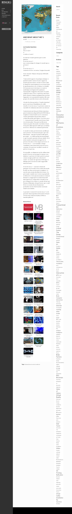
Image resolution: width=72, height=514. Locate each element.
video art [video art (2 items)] (58, 118)
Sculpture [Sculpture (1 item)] (58, 478)
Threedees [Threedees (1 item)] (58, 138)
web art (38, 364)
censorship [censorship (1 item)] (58, 280)
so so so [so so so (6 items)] (58, 156)
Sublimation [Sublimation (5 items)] (59, 209)
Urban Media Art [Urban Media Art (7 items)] (58, 220)
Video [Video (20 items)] (58, 448)
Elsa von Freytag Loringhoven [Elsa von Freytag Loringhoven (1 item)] (58, 403)
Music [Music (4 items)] (57, 190)
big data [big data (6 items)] (58, 414)
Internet (34, 39)
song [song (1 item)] (60, 319)
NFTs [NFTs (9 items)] (57, 283)
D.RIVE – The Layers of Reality (58, 22)
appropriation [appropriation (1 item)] (58, 373)
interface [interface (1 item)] (58, 325)
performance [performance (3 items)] (59, 173)
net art (34, 364)
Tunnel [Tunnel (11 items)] (58, 426)
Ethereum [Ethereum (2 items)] (58, 399)
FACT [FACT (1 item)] (57, 279)
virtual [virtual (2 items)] (57, 178)
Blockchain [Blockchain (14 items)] (59, 377)
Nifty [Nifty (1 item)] (60, 105)
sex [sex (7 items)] (60, 142)
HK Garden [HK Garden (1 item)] (58, 410)
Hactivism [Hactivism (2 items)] (58, 144)
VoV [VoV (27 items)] (57, 424)
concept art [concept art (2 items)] (58, 149)
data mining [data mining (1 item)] (58, 303)
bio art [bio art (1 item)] (57, 169)
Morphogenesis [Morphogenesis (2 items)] (59, 459)
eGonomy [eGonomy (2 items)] (58, 191)
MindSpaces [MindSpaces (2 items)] (58, 101)
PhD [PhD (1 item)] (57, 328)
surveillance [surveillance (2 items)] (58, 259)
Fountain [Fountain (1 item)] (58, 450)
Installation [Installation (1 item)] (58, 465)
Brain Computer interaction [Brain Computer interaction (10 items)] (59, 298)
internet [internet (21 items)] (59, 306)
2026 (57, 25)
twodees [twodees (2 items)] (58, 503)
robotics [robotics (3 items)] (58, 71)
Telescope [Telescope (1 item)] (58, 301)
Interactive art (28, 364)
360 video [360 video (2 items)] (58, 326)
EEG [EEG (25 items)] (57, 375)
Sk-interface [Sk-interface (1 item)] (58, 129)
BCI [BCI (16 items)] (57, 195)
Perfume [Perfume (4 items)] (58, 343)
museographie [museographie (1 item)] (59, 214)
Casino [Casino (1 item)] (57, 148)
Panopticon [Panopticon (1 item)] (58, 246)
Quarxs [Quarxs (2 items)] (57, 203)
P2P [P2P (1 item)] (59, 484)
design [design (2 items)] (57, 360)
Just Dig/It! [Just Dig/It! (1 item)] (58, 216)
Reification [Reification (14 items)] (59, 475)
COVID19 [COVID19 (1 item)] (58, 188)
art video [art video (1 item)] (59, 186)
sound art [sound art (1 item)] (59, 412)
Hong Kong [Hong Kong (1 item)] (58, 358)
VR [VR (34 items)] (59, 154)
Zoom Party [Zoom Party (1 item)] (58, 379)
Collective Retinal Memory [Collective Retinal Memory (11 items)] (59, 165)
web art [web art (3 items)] (58, 454)
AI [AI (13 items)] (57, 412)
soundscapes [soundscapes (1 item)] (58, 84)
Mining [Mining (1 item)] (57, 157)
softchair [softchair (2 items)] (58, 452)
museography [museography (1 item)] (58, 307)
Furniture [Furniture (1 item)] (58, 212)
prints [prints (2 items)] (57, 484)
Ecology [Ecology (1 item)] (57, 226)
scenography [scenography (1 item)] (58, 193)
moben (38, 39)
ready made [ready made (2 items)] (58, 341)
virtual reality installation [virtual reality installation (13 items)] (59, 496)
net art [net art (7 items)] (58, 211)
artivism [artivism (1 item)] (57, 257)
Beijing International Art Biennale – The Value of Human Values (59, 33)
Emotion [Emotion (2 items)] (58, 476)
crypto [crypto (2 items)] (57, 175)
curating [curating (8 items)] (58, 309)
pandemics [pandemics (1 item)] (58, 421)
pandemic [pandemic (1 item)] (58, 240)
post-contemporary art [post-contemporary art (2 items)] (59, 267)
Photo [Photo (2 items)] (57, 353)
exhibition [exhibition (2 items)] (58, 334)
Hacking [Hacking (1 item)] (57, 73)
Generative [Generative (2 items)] (58, 201)
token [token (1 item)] (60, 408)
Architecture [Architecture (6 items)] (59, 180)
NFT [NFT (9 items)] (57, 319)
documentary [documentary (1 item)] (58, 146)
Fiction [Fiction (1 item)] (57, 176)
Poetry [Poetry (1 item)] (57, 69)
